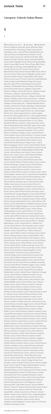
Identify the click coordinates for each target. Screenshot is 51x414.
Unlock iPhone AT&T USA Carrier (16, 138)
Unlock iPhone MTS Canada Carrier (23, 179)
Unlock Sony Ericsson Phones (25, 392)
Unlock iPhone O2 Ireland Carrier (24, 186)
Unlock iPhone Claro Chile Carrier (23, 153)
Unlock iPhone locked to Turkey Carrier (25, 172)
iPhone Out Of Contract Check (21, 69)
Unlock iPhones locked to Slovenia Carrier (26, 340)
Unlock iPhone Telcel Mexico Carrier (24, 227)
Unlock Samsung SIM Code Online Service (23, 383)
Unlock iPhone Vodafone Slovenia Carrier (19, 277)
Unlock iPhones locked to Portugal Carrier (25, 329)
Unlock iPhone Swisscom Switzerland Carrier (27, 216)
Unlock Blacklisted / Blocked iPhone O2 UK (20, 120)
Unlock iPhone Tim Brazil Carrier (16, 252)
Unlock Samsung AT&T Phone (29, 370)
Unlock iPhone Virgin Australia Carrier (18, 260)
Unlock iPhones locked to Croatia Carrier (25, 296)
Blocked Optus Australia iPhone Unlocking (23, 48)
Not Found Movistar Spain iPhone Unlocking (22, 82)
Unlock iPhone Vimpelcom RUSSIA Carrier (26, 257)
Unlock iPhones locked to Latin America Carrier (25, 319)
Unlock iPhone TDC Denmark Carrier (24, 226)
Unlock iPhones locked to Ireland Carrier (30, 311)
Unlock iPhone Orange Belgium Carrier (19, 194)
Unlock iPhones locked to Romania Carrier (23, 332)
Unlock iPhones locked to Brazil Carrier (23, 290)
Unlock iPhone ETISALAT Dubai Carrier (24, 162)
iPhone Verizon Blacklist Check (28, 74)
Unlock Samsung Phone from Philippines (19, 382)
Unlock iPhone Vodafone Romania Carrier (26, 274)
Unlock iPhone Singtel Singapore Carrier (19, 206)
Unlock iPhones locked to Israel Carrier (19, 314)
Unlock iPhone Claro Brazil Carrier (23, 152)
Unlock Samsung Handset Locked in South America (25, 371)
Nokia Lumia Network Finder (21, 81)
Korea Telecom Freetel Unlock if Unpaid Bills (24, 75)
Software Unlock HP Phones (21, 91)
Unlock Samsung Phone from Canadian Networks (24, 373)
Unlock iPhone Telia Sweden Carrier (31, 238)
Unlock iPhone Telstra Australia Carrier (19, 240)
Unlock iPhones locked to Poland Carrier (25, 328)
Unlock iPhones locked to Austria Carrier (25, 287)
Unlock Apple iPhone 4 (22, 113)
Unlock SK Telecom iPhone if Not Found (26, 387)
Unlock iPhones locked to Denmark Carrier (20, 299)
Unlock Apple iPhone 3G (24, 111)
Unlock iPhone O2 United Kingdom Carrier (23, 187)
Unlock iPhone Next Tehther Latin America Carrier (24, 183)
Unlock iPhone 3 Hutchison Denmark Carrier (21, 130)
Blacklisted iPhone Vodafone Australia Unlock (24, 46)
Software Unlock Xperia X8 (14, 103)
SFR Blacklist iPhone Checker (22, 86)
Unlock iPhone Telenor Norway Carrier (24, 233)
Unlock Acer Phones (29, 108)
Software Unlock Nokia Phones (16, 96)
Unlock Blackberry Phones (36, 118)
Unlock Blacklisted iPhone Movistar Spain (20, 125)
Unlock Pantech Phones (13, 367)
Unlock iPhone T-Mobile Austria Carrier (19, 218)
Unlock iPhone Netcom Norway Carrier (23, 180)
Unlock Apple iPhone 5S (16, 118)
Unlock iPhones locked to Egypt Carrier (19, 304)
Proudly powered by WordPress (16, 411)
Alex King (29, 45)
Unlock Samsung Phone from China (23, 376)
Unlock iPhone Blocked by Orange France (20, 142)
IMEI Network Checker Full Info (23, 58)
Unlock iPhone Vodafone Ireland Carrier (23, 268)
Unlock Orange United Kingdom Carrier (30, 365)
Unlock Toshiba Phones (19, 397)
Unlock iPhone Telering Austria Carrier (24, 234)
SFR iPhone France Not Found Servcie (23, 87)
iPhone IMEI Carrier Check (19, 64)
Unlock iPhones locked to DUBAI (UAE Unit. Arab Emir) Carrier (24, 300)
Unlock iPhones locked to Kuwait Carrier (25, 318)
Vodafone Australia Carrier (14, 404)
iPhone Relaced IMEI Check (29, 71)
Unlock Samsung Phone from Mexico (29, 380)
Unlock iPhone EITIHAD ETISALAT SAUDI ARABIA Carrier (23, 156)
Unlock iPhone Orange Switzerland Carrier (25, 200)
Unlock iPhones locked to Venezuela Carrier (26, 350)
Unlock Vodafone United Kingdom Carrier (22, 400)
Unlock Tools (13, 6)
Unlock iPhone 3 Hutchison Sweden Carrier (24, 131)
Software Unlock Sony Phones (34, 101)
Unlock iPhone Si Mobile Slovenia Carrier (31, 204)
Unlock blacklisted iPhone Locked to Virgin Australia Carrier (24, 121)
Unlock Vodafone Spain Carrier (22, 399)
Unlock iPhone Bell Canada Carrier (29, 140)
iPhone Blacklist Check (18, 62)
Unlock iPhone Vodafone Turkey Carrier (23, 278)
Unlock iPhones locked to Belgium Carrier (20, 289)
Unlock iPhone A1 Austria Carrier (33, 135)
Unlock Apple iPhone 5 (21, 116)
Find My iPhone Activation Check (28, 54)
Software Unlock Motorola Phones (26, 93)
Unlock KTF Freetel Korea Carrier (16, 353)
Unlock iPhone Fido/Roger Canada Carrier (24, 163)
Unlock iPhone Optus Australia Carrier (29, 191)
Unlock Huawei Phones (35, 128)
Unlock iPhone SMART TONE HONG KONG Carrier (25, 207)
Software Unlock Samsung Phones (24, 98)
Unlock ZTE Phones (38, 402)
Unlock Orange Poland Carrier (22, 362)
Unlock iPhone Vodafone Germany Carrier (24, 266)
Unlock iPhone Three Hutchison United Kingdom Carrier (25, 249)
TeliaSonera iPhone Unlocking (22, 106)
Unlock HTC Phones (18, 128)
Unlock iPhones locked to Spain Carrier (19, 343)
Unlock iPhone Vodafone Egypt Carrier (24, 265)
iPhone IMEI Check (37, 64)
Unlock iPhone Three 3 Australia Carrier (25, 248)
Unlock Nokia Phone (17, 358)
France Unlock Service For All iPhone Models (21, 57)
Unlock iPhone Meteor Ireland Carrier (25, 173)
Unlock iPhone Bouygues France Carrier (23, 143)
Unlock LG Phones (37, 353)
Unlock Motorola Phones (13, 355)
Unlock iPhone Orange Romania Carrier (25, 199)
